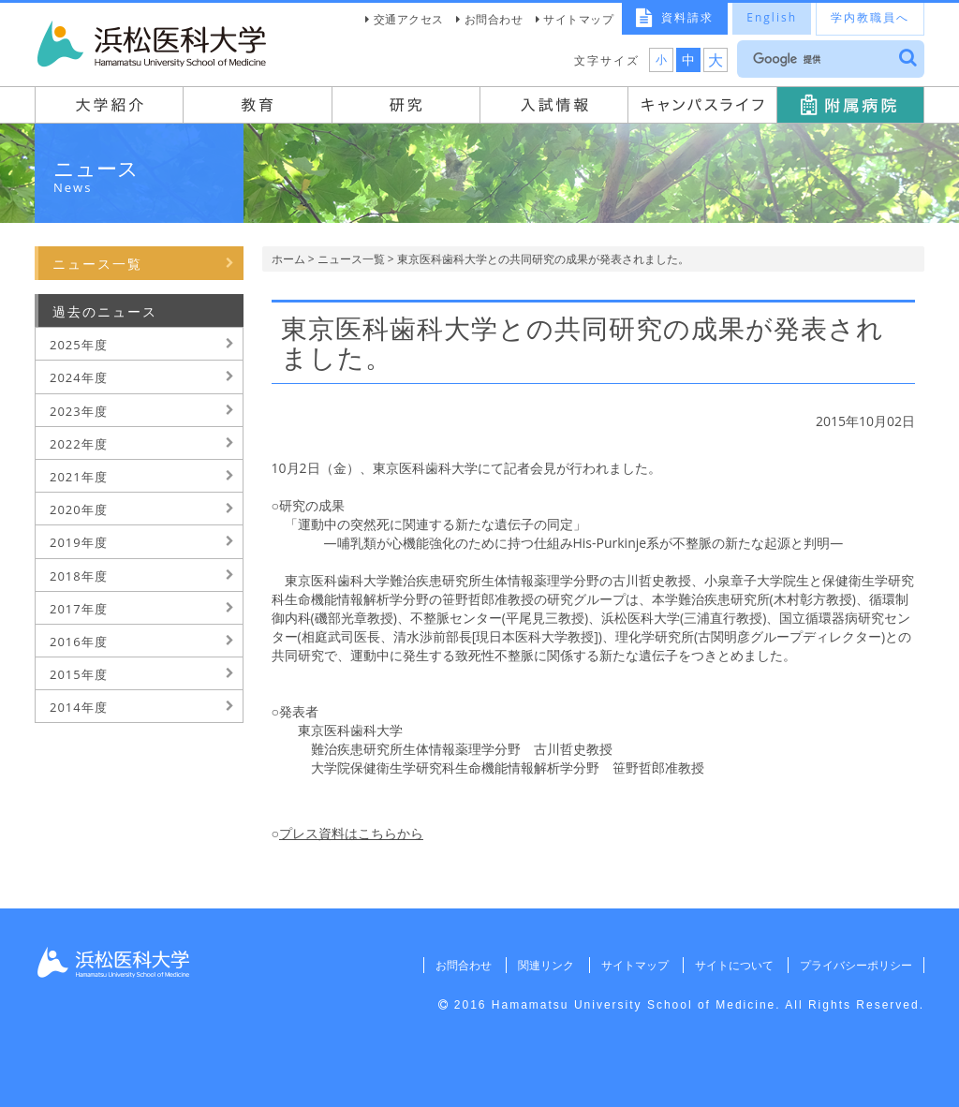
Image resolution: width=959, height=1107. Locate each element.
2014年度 (79, 707)
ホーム (288, 259)
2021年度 (79, 476)
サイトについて (733, 965)
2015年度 (79, 674)
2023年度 (79, 411)
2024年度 (79, 377)
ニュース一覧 (351, 259)
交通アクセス (409, 19)
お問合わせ (494, 19)
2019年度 (79, 542)
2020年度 (79, 509)
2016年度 (79, 641)
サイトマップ (578, 19)
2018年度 (79, 576)
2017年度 (79, 608)
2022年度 (79, 443)
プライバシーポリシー (856, 965)
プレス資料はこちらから (351, 833)
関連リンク (545, 965)
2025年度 (79, 344)
